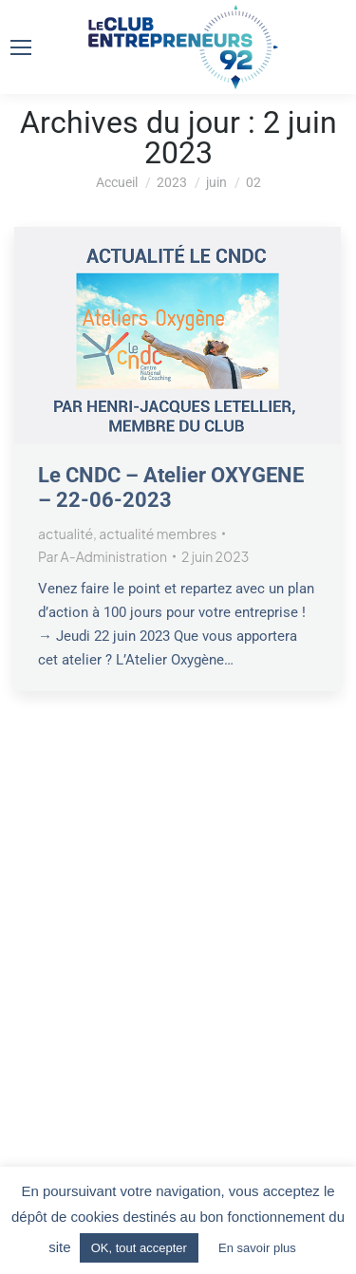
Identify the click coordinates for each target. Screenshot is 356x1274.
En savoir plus (257, 1248)
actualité (65, 533)
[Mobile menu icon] (20, 47)
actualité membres (157, 533)
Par (102, 556)
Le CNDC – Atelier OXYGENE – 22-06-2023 (171, 487)
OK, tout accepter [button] (139, 1248)
